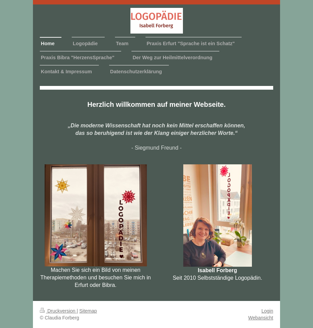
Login (267, 311)
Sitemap (88, 311)
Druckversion (58, 311)
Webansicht (260, 317)
